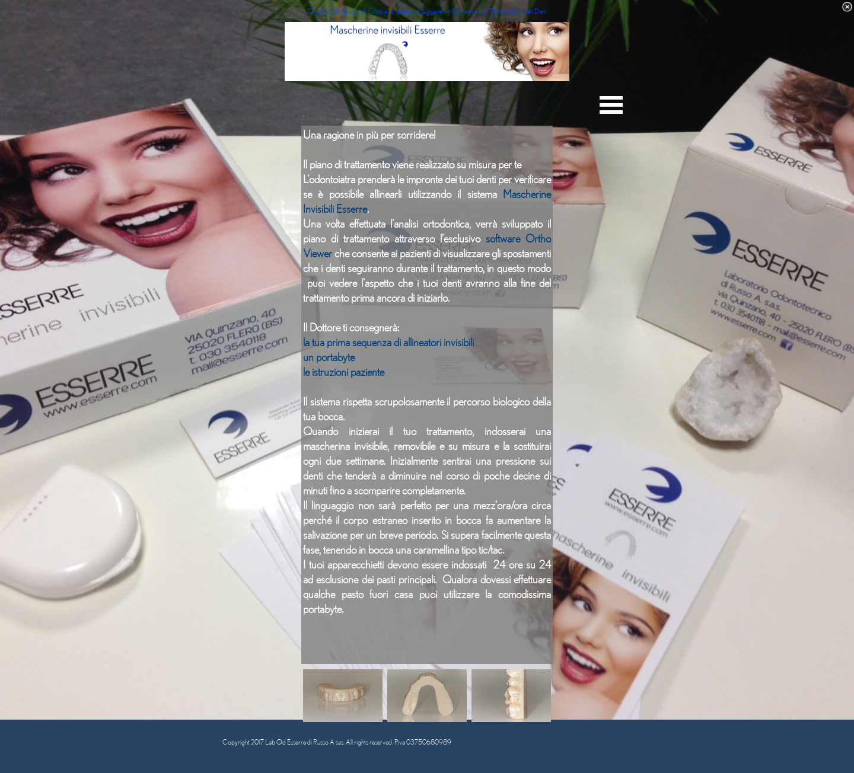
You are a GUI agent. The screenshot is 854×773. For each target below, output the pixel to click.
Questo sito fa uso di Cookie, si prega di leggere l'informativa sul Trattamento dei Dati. (427, 10)
